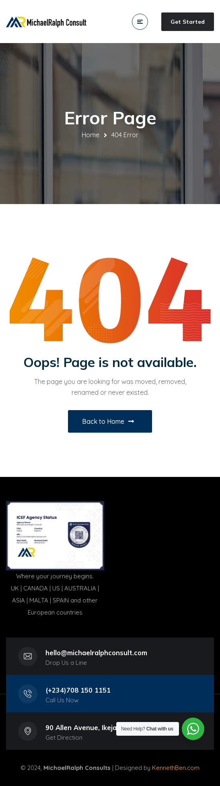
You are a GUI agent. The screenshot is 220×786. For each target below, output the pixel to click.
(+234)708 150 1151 (78, 690)
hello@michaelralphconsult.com (96, 652)
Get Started (188, 21)
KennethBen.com (175, 768)
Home (90, 135)
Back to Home (108, 421)
